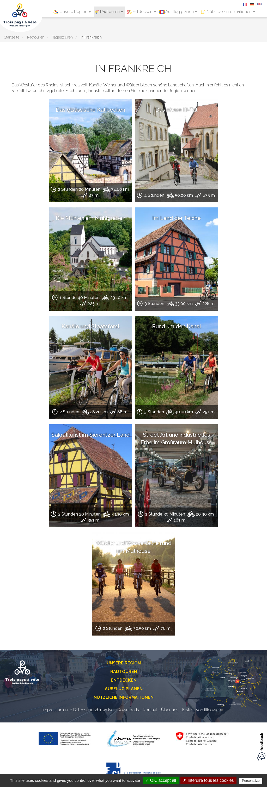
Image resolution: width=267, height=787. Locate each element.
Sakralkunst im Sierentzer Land (90, 434)
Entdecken (144, 11)
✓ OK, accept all (160, 780)
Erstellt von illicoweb (203, 709)
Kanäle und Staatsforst (91, 326)
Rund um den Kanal (176, 326)
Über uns (169, 709)
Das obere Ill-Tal (176, 109)
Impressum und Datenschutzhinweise (78, 709)
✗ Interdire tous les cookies (208, 780)
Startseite (11, 37)
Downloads (128, 709)
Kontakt (150, 709)
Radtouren (111, 11)
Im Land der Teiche (176, 218)
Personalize (251, 781)
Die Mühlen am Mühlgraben (90, 218)
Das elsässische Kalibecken (90, 109)
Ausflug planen (181, 11)
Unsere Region (75, 11)
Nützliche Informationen (231, 11)
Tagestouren (62, 37)
